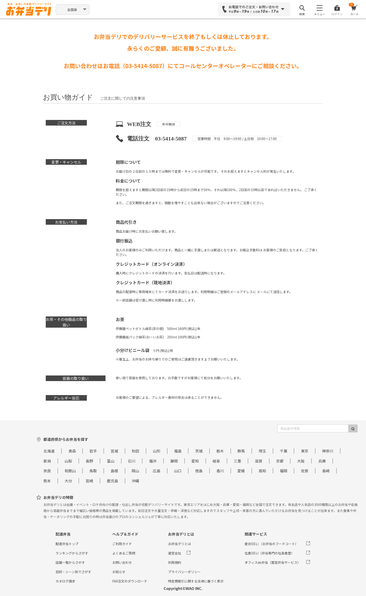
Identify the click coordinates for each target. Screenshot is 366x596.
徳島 (199, 470)
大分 (68, 481)
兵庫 (322, 461)
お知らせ (118, 571)
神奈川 (327, 451)
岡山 (135, 470)
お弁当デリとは (179, 543)
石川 (131, 461)
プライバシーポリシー (184, 571)
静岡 (174, 461)
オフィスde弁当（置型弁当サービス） (273, 562)
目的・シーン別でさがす (73, 571)
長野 (89, 461)
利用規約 (174, 562)
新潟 (47, 461)
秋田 (135, 451)
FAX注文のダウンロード (129, 581)
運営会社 (174, 553)
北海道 (49, 451)
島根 (114, 470)
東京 (304, 451)
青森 (72, 451)
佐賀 (304, 470)
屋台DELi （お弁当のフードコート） (271, 543)
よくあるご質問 (123, 553)
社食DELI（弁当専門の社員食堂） (269, 553)
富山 (110, 461)
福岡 (283, 470)
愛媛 (241, 470)
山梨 (68, 461)
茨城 (199, 451)
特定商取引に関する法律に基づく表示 (196, 581)
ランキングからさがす (72, 553)
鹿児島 (112, 481)
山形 (156, 451)
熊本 (47, 481)
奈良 (47, 470)
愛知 (195, 461)
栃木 (220, 451)
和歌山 (70, 470)
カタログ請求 (65, 581)
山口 (178, 470)
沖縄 (135, 481)
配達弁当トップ (67, 543)
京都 (280, 461)
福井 (153, 461)
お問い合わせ (122, 562)
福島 (178, 451)
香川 (220, 470)
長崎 (326, 470)
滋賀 (258, 461)
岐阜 (216, 461)
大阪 (301, 461)
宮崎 (89, 481)
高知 (262, 470)
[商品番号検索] (312, 428)
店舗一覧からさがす (70, 562)
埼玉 (262, 451)
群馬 (241, 451)
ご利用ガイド (122, 543)
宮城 (114, 451)
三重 (237, 461)
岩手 (93, 451)
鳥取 (93, 470)
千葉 (283, 451)
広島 (156, 470)
